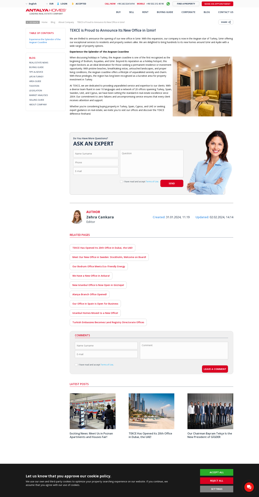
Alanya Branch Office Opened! (89, 294)
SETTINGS (216, 489)
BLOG (207, 12)
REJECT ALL (216, 480)
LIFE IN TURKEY (36, 76)
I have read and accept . (139, 181)
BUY (118, 12)
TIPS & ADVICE (36, 71)
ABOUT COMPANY (38, 104)
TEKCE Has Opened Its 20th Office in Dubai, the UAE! (102, 247)
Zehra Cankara (100, 216)
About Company (66, 22)
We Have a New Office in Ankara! (91, 275)
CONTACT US (225, 12)
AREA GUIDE (35, 81)
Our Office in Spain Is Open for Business (95, 303)
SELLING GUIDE (36, 99)
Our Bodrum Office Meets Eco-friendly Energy (98, 266)
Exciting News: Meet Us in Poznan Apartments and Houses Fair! (91, 435)
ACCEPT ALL (217, 472)
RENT (145, 12)
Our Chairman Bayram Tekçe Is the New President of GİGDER (209, 435)
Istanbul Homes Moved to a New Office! (95, 313)
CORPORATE (188, 12)
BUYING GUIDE (36, 67)
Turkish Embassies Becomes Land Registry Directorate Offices (108, 322)
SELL (131, 12)
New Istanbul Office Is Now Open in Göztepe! (98, 285)
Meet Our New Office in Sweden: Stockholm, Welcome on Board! (109, 257)
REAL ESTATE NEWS (38, 62)
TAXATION (34, 85)
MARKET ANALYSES (38, 95)
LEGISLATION (35, 90)
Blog (53, 22)
